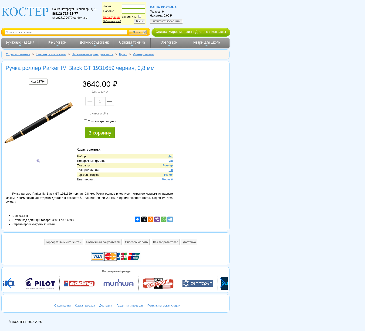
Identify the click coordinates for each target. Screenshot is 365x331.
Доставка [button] (189, 242)
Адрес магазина (181, 32)
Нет (170, 156)
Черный (167, 179)
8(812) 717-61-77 (65, 13)
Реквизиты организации (163, 305)
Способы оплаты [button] (136, 242)
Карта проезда (85, 305)
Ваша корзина (163, 7)
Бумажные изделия (20, 43)
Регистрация (111, 17)
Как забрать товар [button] (165, 242)
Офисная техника (132, 43)
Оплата (161, 32)
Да (171, 160)
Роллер (167, 165)
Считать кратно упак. (100, 121)
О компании (62, 305)
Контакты (218, 32)
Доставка (202, 32)
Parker (168, 174)
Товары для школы (206, 43)
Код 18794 (38, 81)
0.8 (171, 170)
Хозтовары (169, 43)
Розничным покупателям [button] (103, 242)
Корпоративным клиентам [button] (63, 242)
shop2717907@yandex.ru (69, 18)
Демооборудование (95, 43)
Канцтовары (57, 43)
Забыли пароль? (112, 21)
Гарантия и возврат (129, 305)
